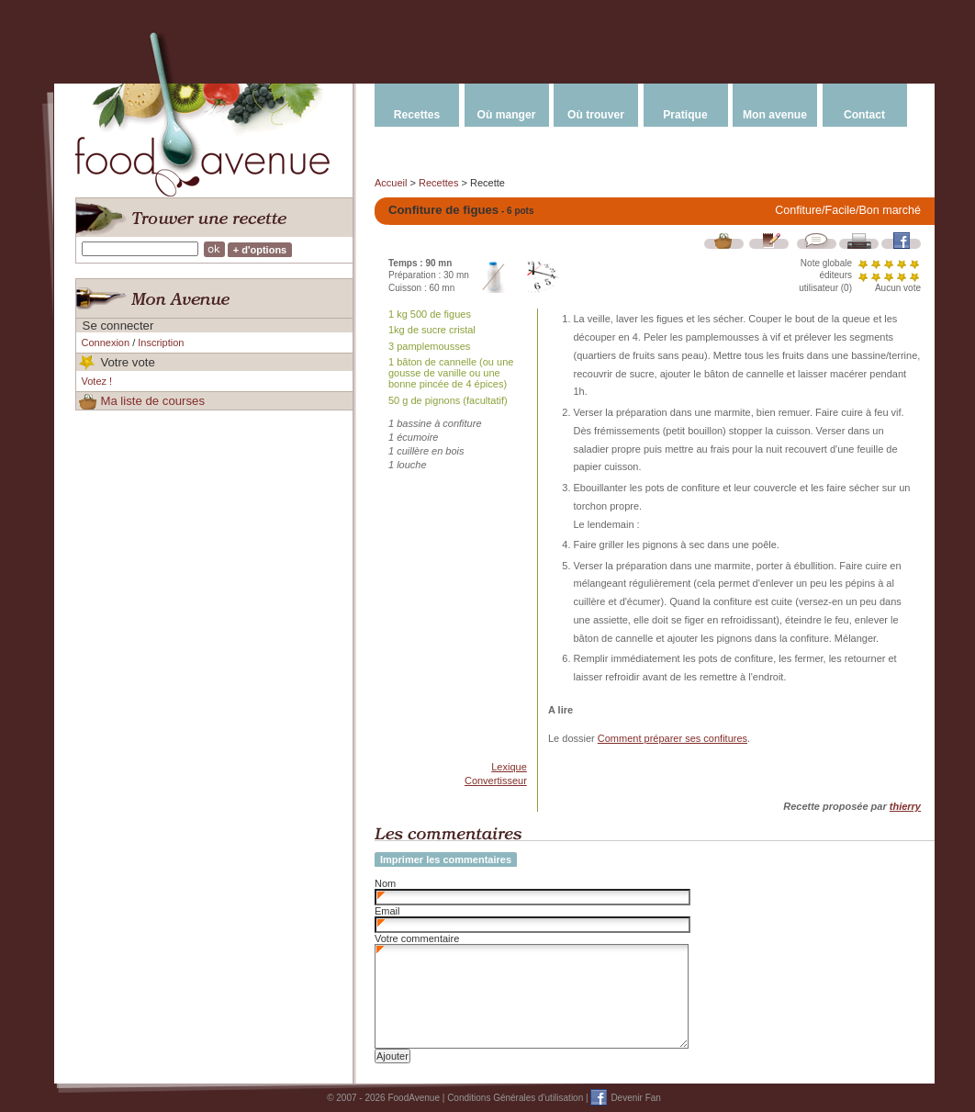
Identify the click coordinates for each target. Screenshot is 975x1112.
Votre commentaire (417, 938)
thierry (905, 806)
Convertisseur (496, 780)
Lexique (509, 766)
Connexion (106, 342)
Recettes (417, 114)
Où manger (506, 114)
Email (387, 910)
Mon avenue (775, 114)
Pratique (685, 114)
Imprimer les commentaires (445, 859)
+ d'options (260, 249)
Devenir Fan (635, 1098)
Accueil (391, 182)
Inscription (161, 342)
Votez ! (97, 381)
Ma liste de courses (152, 401)
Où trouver (595, 114)
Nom (385, 883)
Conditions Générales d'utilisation (515, 1098)
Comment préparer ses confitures (672, 738)
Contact (864, 114)
